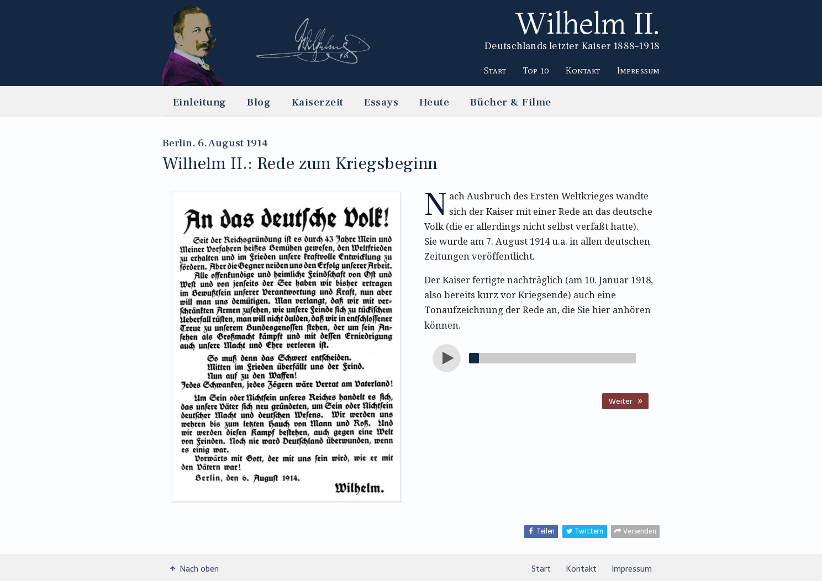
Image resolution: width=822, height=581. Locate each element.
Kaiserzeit (318, 102)
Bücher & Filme (510, 102)
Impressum (638, 70)
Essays (381, 102)
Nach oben (194, 568)
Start (495, 70)
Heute (434, 102)
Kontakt (583, 70)
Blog (259, 102)
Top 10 (536, 70)
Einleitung (199, 102)
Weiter (621, 400)
